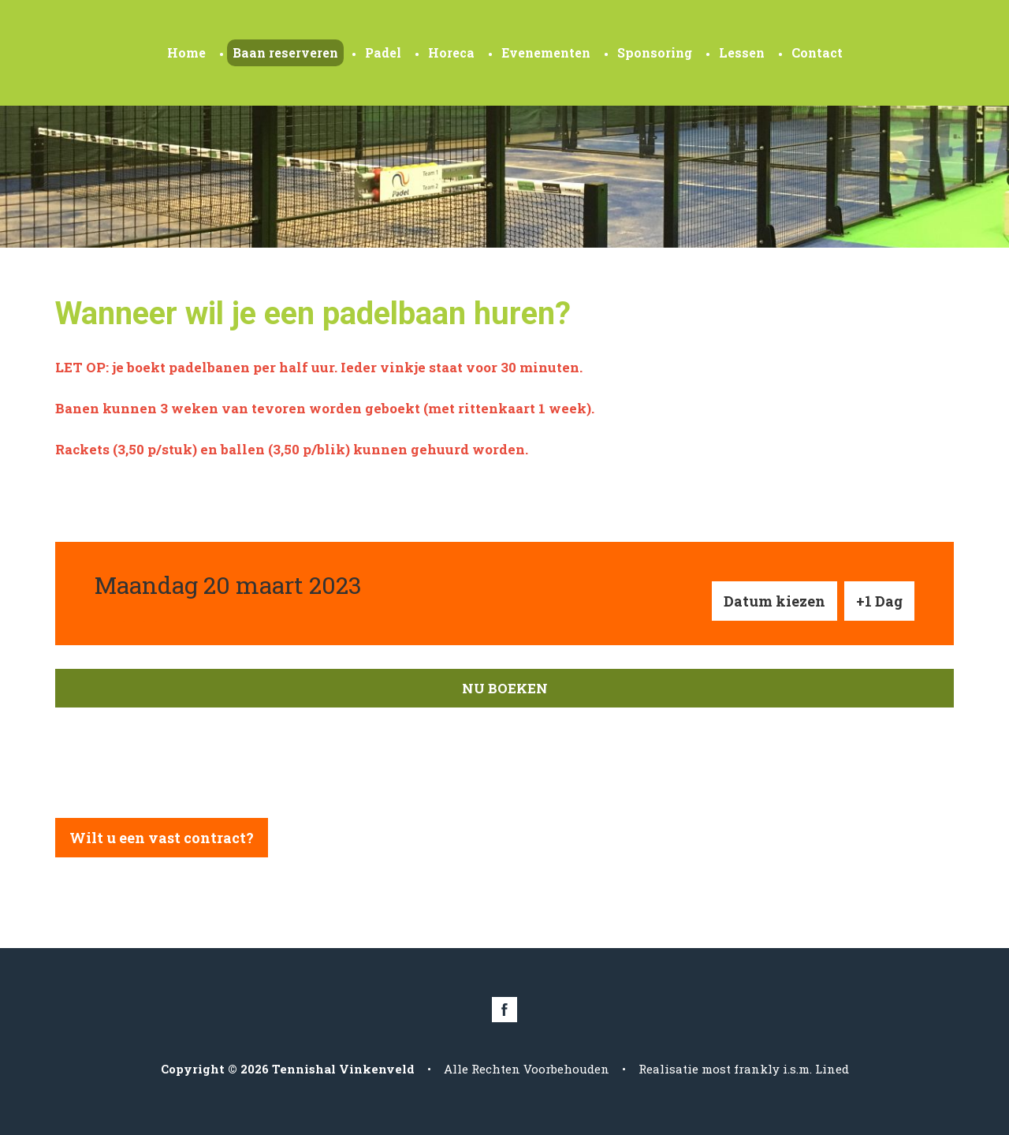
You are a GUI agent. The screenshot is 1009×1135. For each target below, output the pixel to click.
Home (186, 52)
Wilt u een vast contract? (161, 837)
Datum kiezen (774, 601)
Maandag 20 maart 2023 (228, 584)
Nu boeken (505, 688)
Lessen (742, 52)
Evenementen (545, 52)
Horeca (451, 52)
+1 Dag (879, 601)
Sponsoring (654, 52)
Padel (383, 52)
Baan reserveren (285, 52)
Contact (817, 52)
